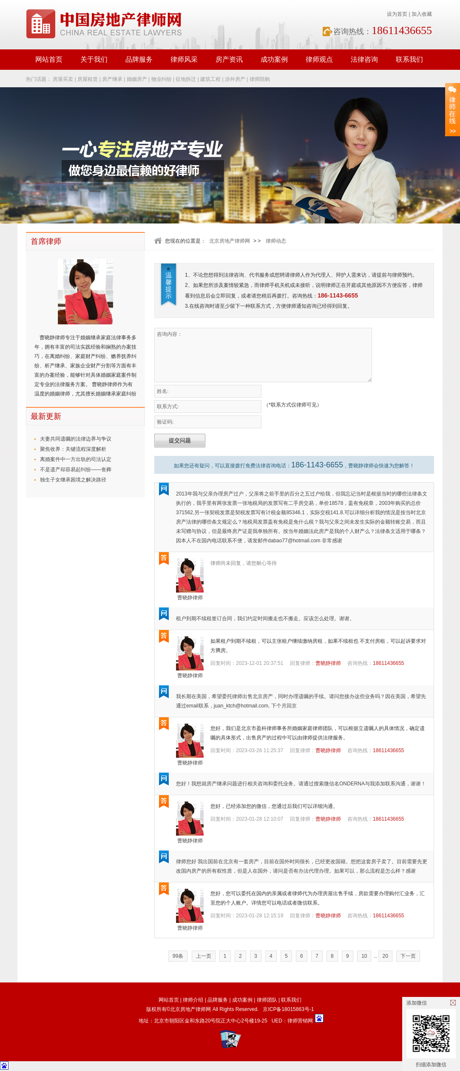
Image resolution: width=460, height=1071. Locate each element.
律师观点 (319, 59)
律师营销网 (300, 1021)
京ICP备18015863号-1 (288, 1009)
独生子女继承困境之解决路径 (73, 480)
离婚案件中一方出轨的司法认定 (75, 459)
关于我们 (94, 59)
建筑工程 (210, 79)
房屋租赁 (87, 79)
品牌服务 (139, 59)
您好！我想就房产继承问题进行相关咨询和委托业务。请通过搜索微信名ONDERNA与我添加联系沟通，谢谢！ (301, 784)
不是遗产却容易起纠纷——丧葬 (75, 469)
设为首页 (397, 14)
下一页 (408, 956)
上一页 (203, 956)
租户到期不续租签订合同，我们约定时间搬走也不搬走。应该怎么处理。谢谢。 (265, 618)
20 (385, 956)
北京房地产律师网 (229, 241)
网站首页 (48, 59)
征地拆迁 (186, 79)
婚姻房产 (137, 79)
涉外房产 (235, 79)
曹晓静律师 (190, 598)
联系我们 (409, 59)
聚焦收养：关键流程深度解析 (73, 449)
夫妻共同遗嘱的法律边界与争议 (75, 439)
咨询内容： (263, 355)
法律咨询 (364, 59)
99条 (178, 956)
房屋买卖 (63, 79)
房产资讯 (229, 59)
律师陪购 (260, 79)
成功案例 (274, 59)
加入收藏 (422, 14)
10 (364, 956)
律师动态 (276, 241)
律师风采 (184, 59)
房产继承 (112, 79)
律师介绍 (193, 1000)
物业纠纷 (161, 79)
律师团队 (267, 1000)
